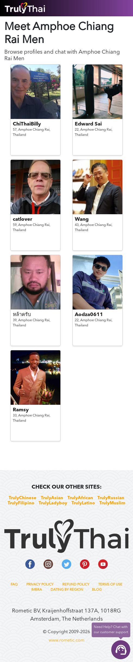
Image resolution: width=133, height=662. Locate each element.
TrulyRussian (110, 498)
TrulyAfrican (80, 498)
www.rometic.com (66, 640)
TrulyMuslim (112, 503)
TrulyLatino (83, 503)
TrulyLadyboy (53, 503)
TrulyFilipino (21, 503)
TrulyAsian (52, 498)
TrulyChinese (22, 498)
